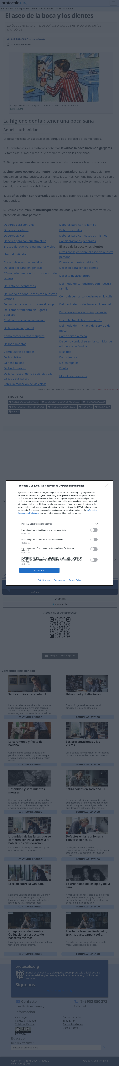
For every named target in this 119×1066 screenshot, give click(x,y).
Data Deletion (44, 580)
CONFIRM (39, 570)
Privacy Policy (75, 580)
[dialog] (59, 533)
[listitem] (59, 523)
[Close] (107, 486)
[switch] (94, 530)
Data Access (59, 580)
